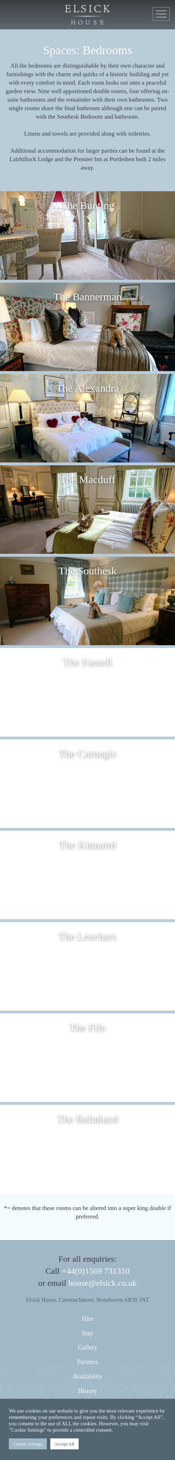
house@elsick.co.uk (102, 1283)
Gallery (87, 1347)
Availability (88, 1376)
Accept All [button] (64, 1444)
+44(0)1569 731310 (96, 1271)
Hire (87, 1318)
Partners (87, 1361)
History (87, 1390)
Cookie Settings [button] (28, 1444)
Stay (87, 1333)
